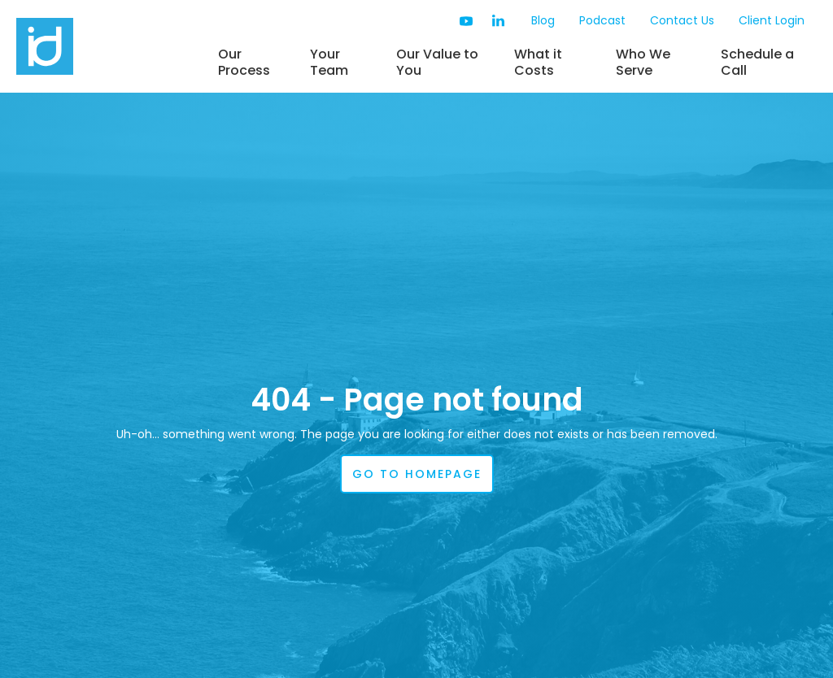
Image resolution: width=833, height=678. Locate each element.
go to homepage (417, 474)
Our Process (244, 62)
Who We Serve (643, 62)
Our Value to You (437, 62)
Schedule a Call (757, 62)
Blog (543, 20)
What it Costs (538, 62)
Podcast (602, 20)
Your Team (329, 62)
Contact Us (682, 20)
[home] (109, 46)
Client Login (772, 20)
